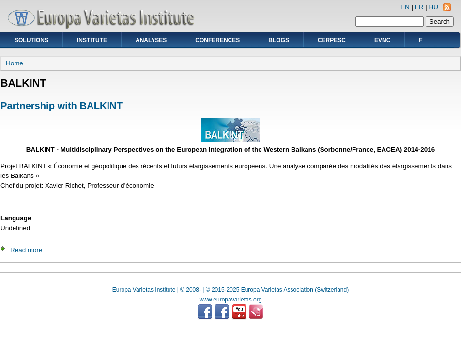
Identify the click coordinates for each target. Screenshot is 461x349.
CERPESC (332, 40)
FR (419, 7)
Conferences (217, 40)
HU (433, 7)
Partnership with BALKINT (61, 105)
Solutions (31, 40)
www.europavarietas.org (231, 299)
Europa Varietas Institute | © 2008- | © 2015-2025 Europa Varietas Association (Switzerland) (230, 289)
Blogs (278, 40)
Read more (26, 250)
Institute (92, 40)
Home (14, 63)
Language (15, 218)
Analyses (151, 40)
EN (405, 7)
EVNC (382, 40)
